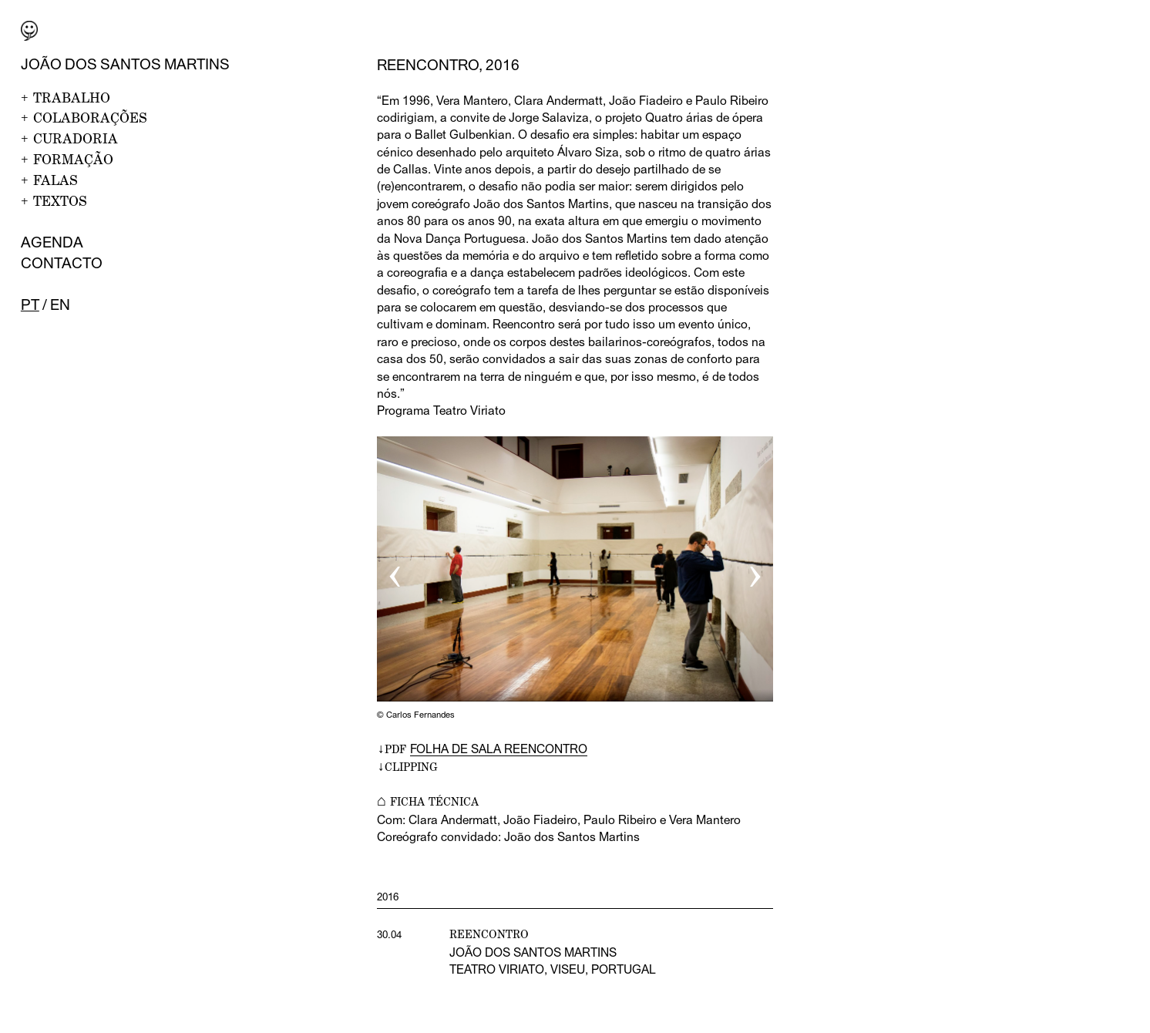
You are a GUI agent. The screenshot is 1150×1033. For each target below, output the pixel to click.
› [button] (755, 570)
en (60, 304)
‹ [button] (395, 570)
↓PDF (482, 748)
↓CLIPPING (407, 766)
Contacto (62, 262)
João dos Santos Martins (125, 64)
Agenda (52, 242)
